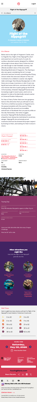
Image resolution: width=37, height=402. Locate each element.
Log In (34, 4)
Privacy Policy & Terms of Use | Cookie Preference (13, 397)
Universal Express (6, 169)
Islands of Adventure (23, 40)
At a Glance (7, 13)
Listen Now (8, 392)
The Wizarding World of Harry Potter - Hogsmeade (9, 156)
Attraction (13, 40)
